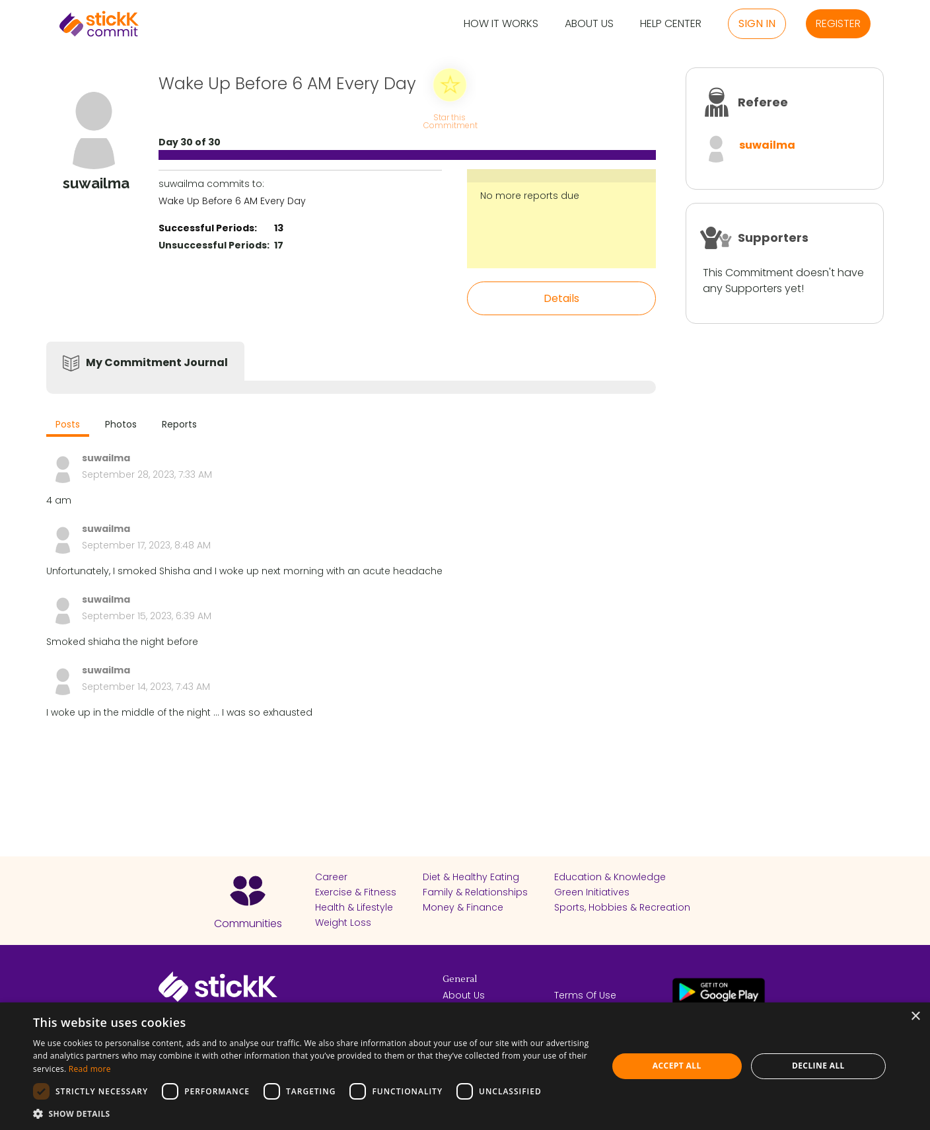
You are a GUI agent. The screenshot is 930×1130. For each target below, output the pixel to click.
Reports (179, 424)
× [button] (915, 1017)
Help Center (670, 24)
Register (838, 23)
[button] (311, 1113)
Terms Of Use (585, 995)
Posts (67, 424)
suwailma (767, 145)
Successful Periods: (208, 228)
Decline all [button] (818, 1065)
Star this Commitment (449, 121)
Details (561, 298)
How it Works (501, 24)
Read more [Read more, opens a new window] (90, 1068)
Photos (121, 424)
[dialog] (465, 1066)
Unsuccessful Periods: (214, 245)
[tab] (67, 426)
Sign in (756, 23)
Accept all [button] (677, 1065)
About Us (589, 24)
